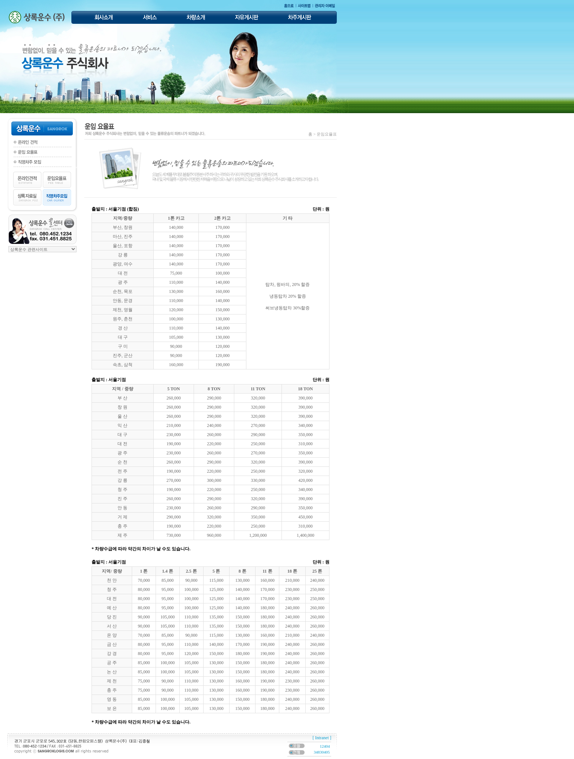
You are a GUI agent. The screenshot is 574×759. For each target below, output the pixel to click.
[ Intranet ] (322, 737)
